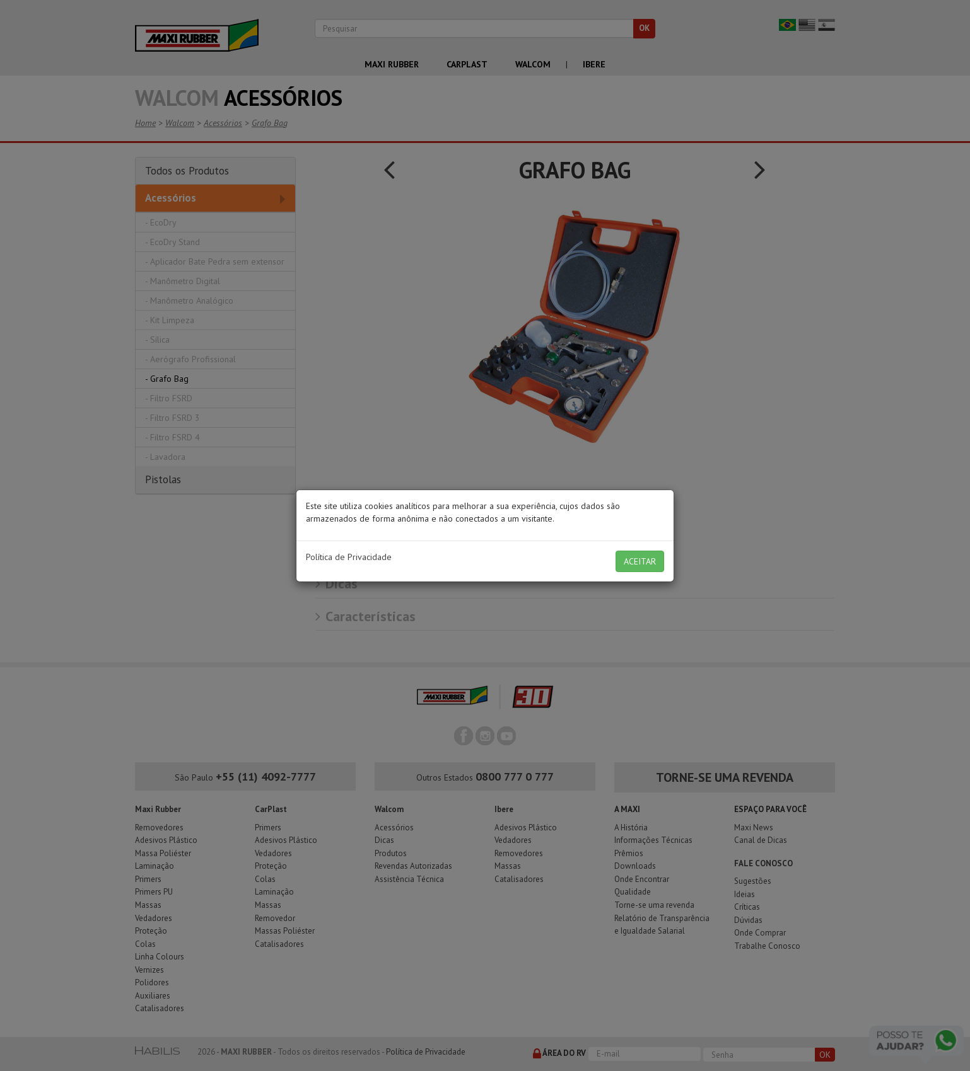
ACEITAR (640, 561)
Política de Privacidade (349, 557)
